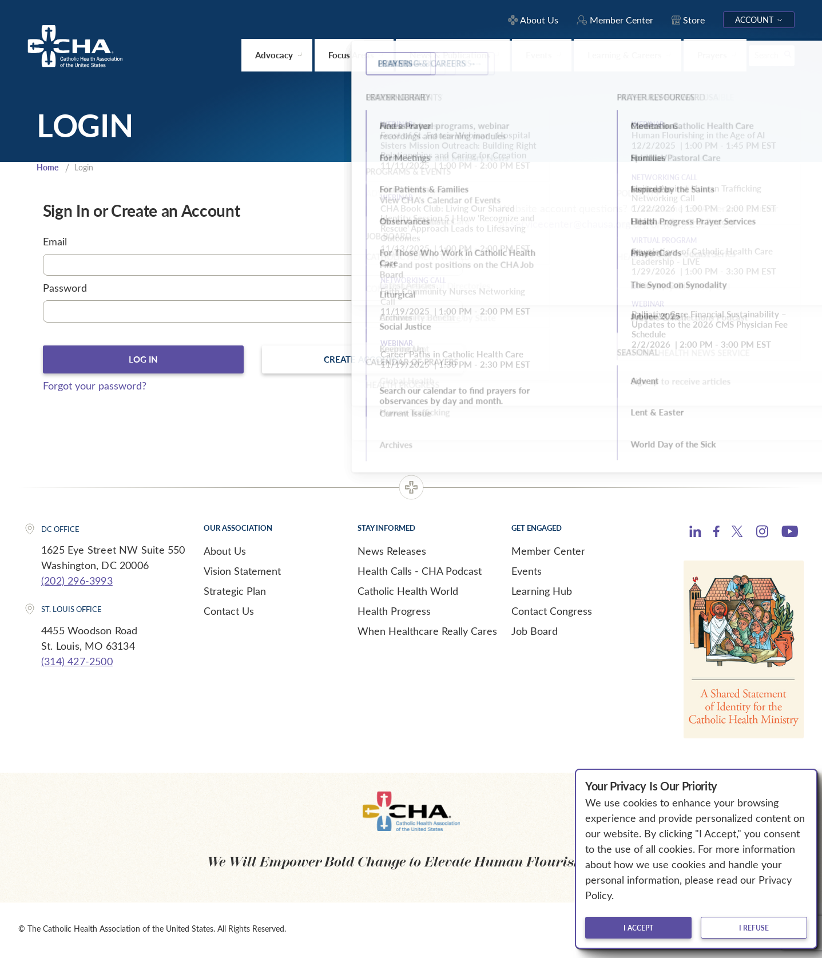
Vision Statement (242, 573)
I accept (638, 927)
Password (65, 289)
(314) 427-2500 (77, 663)
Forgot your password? (94, 388)
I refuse (754, 927)
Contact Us (229, 613)
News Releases (392, 553)
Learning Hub (541, 593)
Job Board (534, 633)
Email (55, 242)
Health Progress (394, 613)
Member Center (548, 553)
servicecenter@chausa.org (570, 225)
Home (49, 168)
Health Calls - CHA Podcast (420, 573)
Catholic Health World (408, 593)
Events (526, 573)
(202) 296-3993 (77, 583)
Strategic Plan (235, 593)
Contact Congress (551, 613)
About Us (225, 553)
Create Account (362, 361)
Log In (143, 361)
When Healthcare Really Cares (427, 633)
